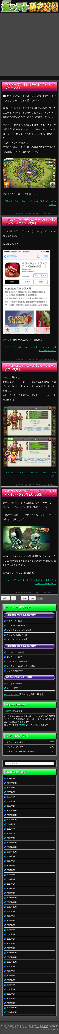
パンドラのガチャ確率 (16, 626)
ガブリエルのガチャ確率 (17, 635)
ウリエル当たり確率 (15, 671)
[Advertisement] (29, 44)
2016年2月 (11, 943)
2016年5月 (11, 930)
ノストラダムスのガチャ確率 (19, 630)
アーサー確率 (12, 688)
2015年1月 (11, 1003)
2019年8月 (11, 824)
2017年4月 (11, 879)
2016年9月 (11, 911)
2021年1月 (11, 778)
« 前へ (5, 598)
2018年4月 (11, 838)
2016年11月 (12, 902)
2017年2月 (11, 888)
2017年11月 (12, 847)
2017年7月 (11, 866)
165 (32, 598)
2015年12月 (12, 953)
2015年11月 (12, 957)
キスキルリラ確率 (14, 684)
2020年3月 (11, 801)
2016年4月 (11, 934)
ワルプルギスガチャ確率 (17, 661)
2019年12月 (12, 810)
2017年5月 (11, 875)
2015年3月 (11, 994)
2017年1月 (11, 893)
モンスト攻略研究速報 (23, 1027)
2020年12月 (12, 783)
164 (24, 598)
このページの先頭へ (49, 1029)
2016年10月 (12, 907)
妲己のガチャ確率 (14, 657)
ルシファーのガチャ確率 (17, 639)
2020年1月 (11, 806)
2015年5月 (11, 985)
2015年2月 (11, 998)
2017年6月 (11, 870)
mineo (22, 725)
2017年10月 (12, 852)
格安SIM (9, 711)
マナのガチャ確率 (14, 621)
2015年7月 (11, 976)
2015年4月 (11, 989)
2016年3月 (11, 939)
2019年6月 (11, 833)
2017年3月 (11, 884)
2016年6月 (11, 925)
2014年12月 (12, 1008)
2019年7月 (11, 829)
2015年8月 (11, 971)
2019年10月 (12, 820)
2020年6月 (11, 792)
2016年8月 (11, 916)
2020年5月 (11, 797)
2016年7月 (11, 921)
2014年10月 (12, 1012)
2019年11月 (12, 815)
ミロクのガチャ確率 (15, 652)
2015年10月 (12, 962)
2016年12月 (12, 898)
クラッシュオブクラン (47, 213)
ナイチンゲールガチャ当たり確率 (21, 666)
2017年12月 (12, 843)
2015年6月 (11, 980)
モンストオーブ (12, 694)
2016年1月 (11, 948)
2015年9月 (11, 966)
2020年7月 (11, 788)
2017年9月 (11, 856)
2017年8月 (11, 861)
